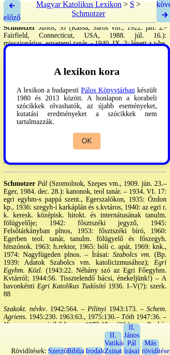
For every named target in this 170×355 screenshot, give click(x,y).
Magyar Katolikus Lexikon (78, 4)
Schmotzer (88, 13)
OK (87, 141)
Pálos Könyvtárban (108, 90)
